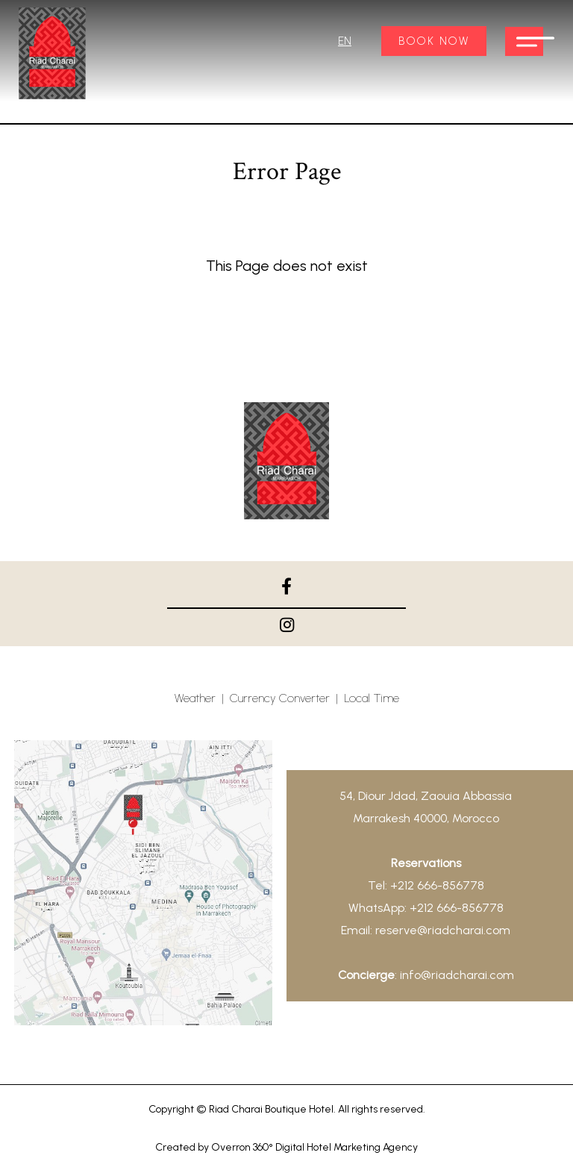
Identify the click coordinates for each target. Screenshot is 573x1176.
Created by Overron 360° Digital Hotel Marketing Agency (286, 1147)
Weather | (202, 698)
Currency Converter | (287, 698)
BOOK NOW (433, 41)
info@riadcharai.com (457, 975)
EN (344, 41)
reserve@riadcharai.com (442, 930)
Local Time (371, 698)
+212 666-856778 (437, 885)
